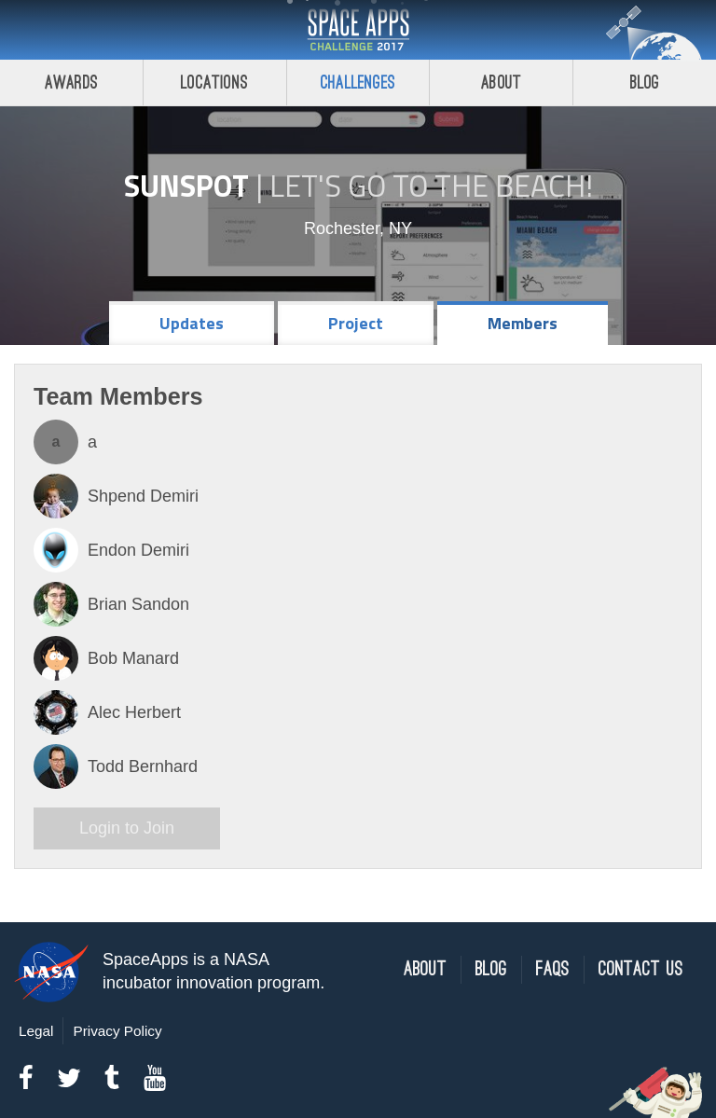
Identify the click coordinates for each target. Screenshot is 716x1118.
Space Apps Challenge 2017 (358, 30)
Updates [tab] (191, 323)
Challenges (358, 82)
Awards (71, 82)
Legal (36, 1031)
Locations (214, 82)
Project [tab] (355, 323)
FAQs (553, 969)
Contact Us (641, 969)
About (501, 82)
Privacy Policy (117, 1031)
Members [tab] (523, 323)
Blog (645, 82)
